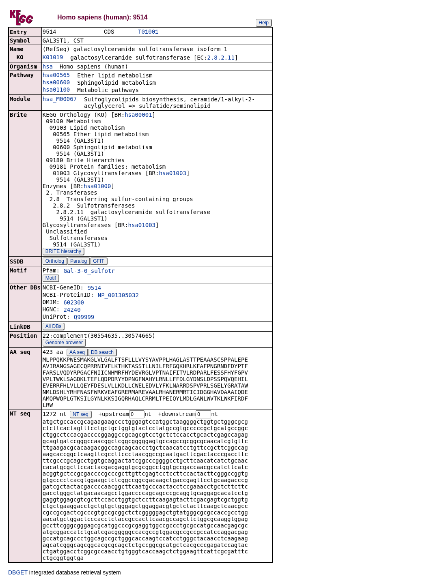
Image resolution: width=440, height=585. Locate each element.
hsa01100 (56, 90)
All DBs (53, 327)
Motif (50, 279)
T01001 (148, 32)
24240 (71, 310)
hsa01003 (172, 174)
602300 (73, 303)
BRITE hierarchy (63, 252)
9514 (94, 288)
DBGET (18, 573)
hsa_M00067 (60, 99)
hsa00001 (138, 115)
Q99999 (84, 318)
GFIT (98, 262)
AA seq (77, 353)
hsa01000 (97, 187)
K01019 (53, 58)
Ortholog (54, 262)
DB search (102, 353)
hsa (48, 67)
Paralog (78, 262)
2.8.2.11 (220, 58)
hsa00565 (56, 76)
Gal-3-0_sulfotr (88, 271)
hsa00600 (56, 83)
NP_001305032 (118, 296)
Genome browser (64, 343)
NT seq (80, 415)
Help (264, 23)
